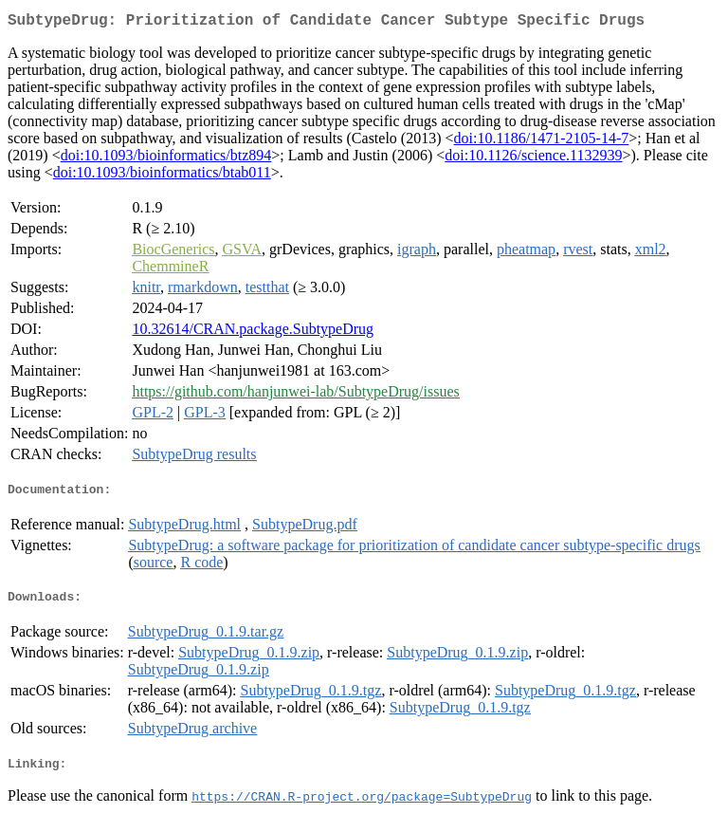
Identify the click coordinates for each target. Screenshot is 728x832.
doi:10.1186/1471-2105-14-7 (541, 142)
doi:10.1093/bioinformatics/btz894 (166, 159)
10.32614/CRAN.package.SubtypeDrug (252, 332)
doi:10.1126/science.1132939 (533, 159)
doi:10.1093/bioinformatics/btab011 (162, 176)
